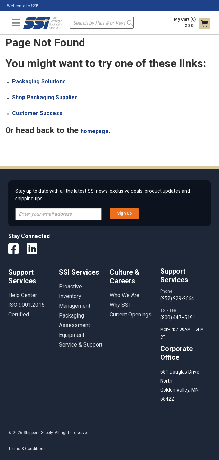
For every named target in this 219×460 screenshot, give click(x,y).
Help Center (22, 295)
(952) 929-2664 (177, 298)
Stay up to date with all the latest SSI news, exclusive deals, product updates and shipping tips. (102, 194)
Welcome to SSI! (22, 5)
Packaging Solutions (39, 81)
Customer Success (37, 113)
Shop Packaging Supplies (45, 97)
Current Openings (131, 314)
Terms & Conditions (27, 448)
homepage (95, 131)
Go (130, 22)
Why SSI (120, 305)
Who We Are (124, 295)
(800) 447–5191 (177, 317)
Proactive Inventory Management (74, 296)
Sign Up (124, 213)
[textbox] (102, 23)
